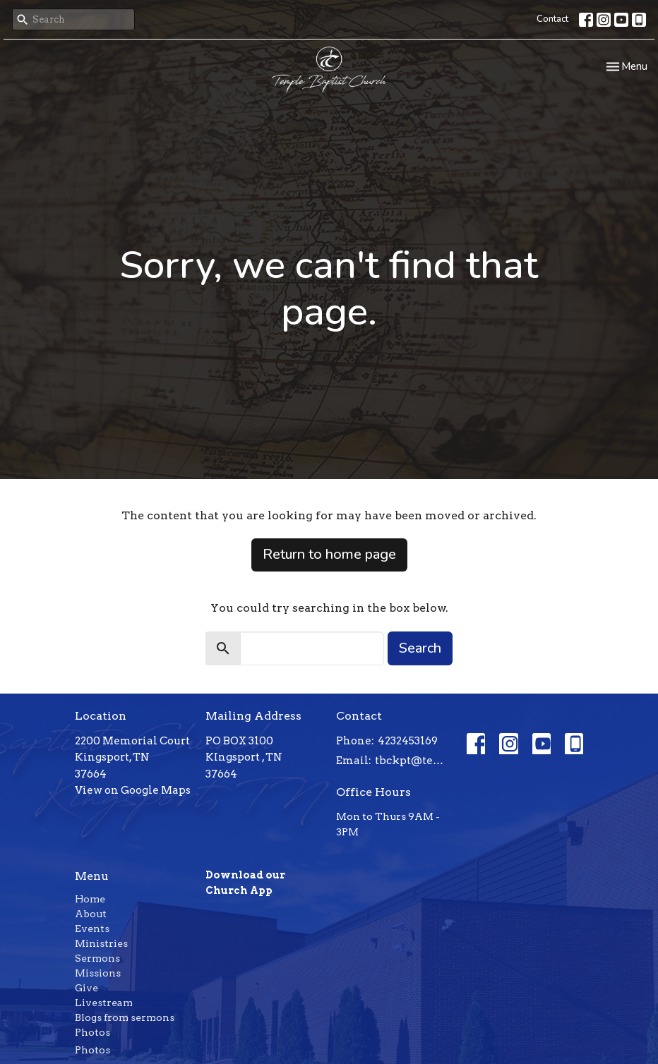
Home (90, 899)
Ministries (101, 943)
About (91, 913)
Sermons (97, 958)
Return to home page (329, 554)
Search (420, 648)
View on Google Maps (133, 790)
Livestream (104, 1002)
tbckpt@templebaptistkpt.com (414, 760)
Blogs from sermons (124, 1017)
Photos (92, 1032)
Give (86, 987)
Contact (552, 19)
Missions (98, 973)
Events (92, 928)
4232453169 (408, 740)
